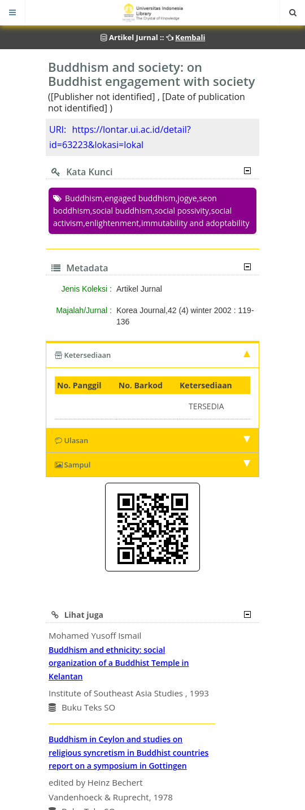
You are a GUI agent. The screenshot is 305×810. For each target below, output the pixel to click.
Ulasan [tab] (152, 440)
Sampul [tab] (152, 465)
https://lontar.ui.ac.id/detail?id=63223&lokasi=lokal (120, 137)
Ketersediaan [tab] (152, 355)
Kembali (190, 37)
